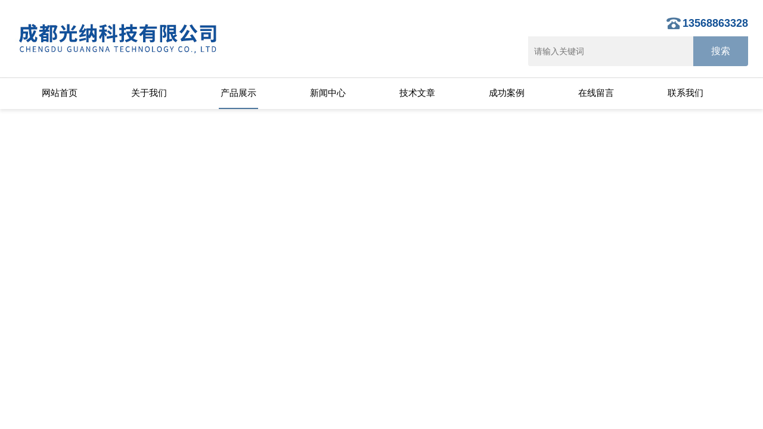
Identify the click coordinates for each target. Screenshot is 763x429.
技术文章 (417, 93)
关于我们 (149, 93)
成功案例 (507, 93)
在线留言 (596, 93)
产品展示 (238, 93)
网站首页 (59, 93)
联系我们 (685, 93)
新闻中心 (328, 93)
